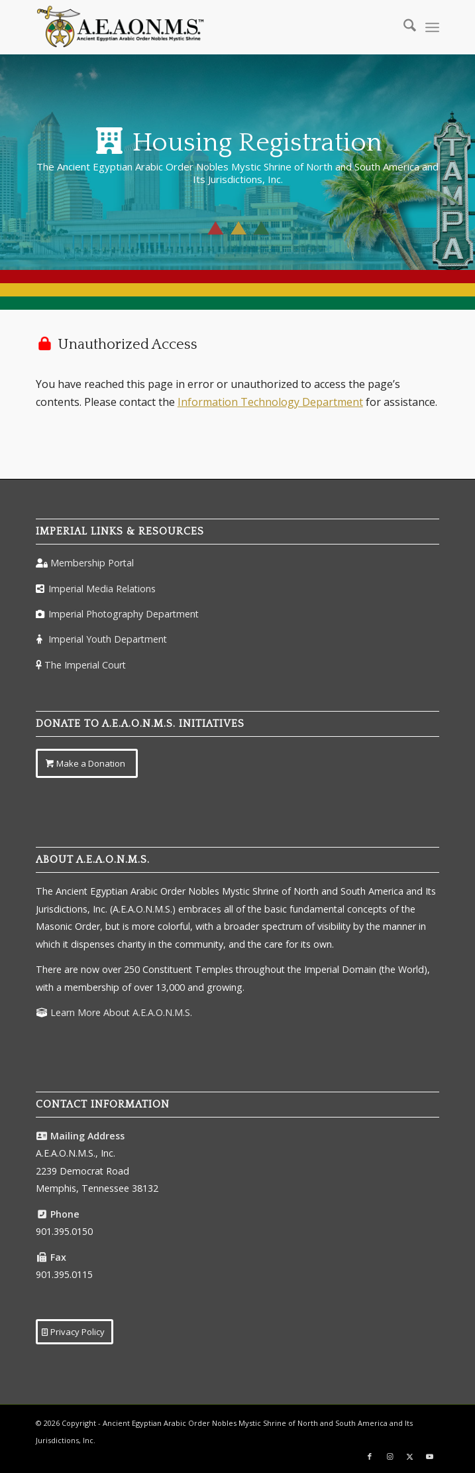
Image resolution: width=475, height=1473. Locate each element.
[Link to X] (409, 1456)
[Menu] (432, 27)
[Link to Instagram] (389, 1456)
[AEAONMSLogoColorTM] (197, 27)
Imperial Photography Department (123, 614)
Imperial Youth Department (107, 639)
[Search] (403, 27)
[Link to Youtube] (429, 1456)
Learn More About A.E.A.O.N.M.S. (121, 1012)
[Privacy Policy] (74, 1331)
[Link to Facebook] (370, 1456)
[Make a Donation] (87, 763)
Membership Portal (92, 562)
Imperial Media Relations (102, 588)
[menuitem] (403, 27)
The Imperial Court (85, 665)
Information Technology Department (270, 402)
